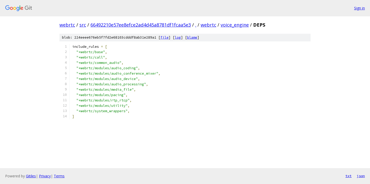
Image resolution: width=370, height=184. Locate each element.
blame (192, 37)
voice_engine (235, 25)
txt (348, 176)
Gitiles (31, 176)
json (361, 176)
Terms (59, 176)
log (178, 37)
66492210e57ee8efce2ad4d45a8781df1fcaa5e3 (140, 25)
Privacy (45, 176)
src (82, 25)
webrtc (67, 25)
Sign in (359, 8)
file (164, 37)
